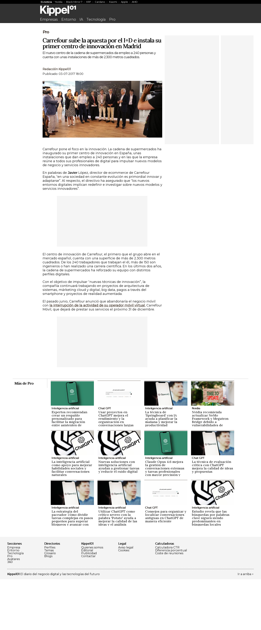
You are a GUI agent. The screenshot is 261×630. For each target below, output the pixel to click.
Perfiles (49, 598)
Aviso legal (125, 598)
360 (10, 612)
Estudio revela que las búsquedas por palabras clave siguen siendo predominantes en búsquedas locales (210, 568)
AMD (135, 1)
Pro (112, 19)
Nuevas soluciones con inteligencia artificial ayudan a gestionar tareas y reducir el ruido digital (118, 517)
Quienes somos (92, 598)
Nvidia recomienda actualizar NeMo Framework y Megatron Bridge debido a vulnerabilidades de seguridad (210, 471)
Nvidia (58, 1)
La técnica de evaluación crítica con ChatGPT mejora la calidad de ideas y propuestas (212, 517)
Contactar (88, 607)
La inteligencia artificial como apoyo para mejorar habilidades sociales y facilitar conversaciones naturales (72, 519)
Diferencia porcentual (171, 601)
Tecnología (96, 19)
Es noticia (46, 1)
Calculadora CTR (167, 598)
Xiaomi (113, 1)
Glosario (50, 604)
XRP (88, 1)
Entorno (68, 19)
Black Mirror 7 (74, 1)
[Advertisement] (130, 52)
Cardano (100, 1)
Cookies (123, 601)
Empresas (49, 19)
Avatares (13, 609)
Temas (49, 601)
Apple (124, 1)
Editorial (87, 601)
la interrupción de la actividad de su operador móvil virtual (97, 356)
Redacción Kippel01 (57, 120)
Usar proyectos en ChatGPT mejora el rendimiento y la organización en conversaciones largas (116, 469)
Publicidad (89, 604)
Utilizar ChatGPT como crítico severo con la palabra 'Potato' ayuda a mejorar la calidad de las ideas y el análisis (117, 568)
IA (81, 19)
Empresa (13, 598)
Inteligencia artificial (65, 459)
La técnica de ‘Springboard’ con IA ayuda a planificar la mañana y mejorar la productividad (161, 469)
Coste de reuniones (169, 604)
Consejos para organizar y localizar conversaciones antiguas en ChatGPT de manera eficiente (165, 567)
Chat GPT (104, 459)
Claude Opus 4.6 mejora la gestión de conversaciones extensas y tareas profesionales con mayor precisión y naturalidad (164, 520)
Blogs (48, 607)
